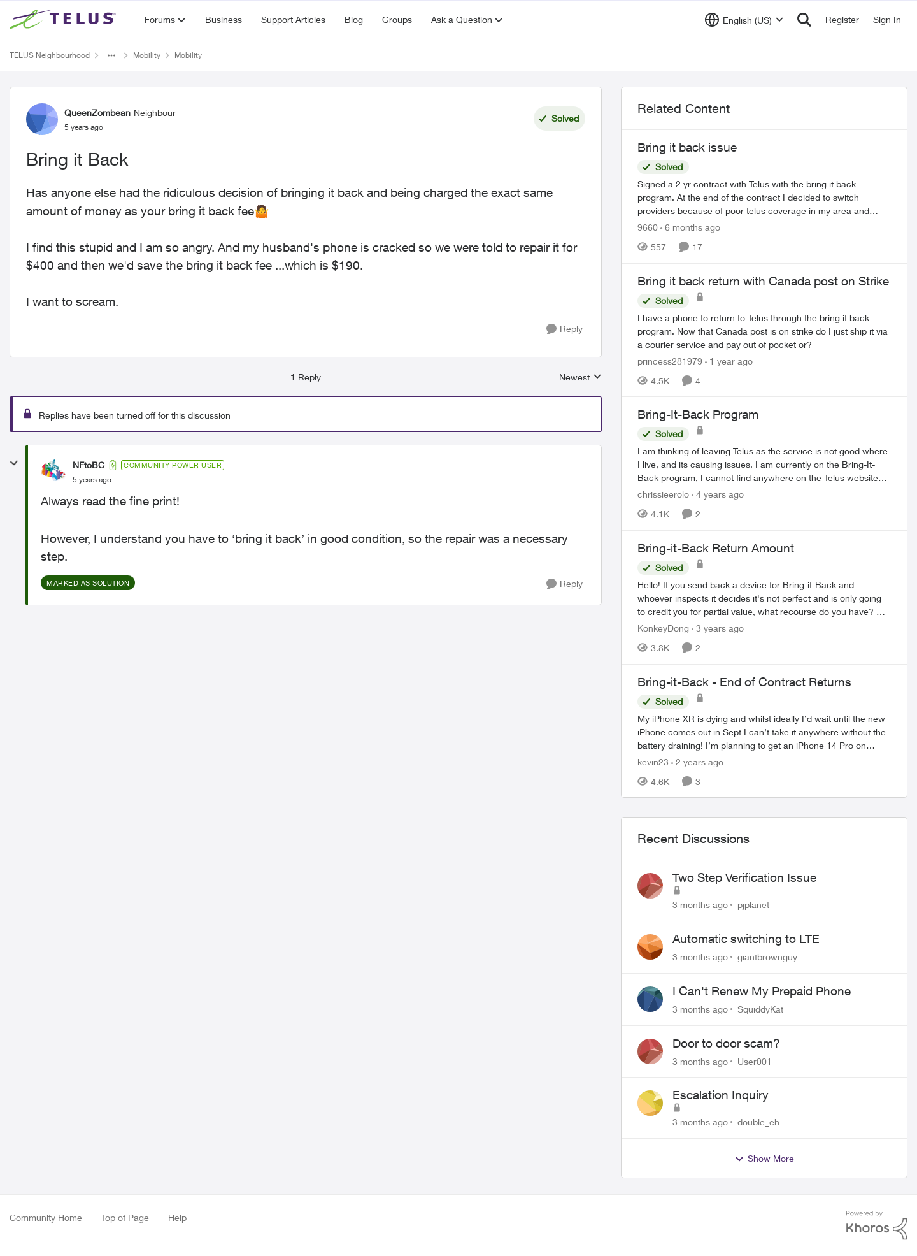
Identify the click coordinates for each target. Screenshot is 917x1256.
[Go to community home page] (64, 20)
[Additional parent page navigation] (111, 55)
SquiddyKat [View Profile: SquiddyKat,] (760, 1009)
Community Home (46, 1217)
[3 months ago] (700, 904)
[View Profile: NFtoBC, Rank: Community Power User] (53, 472)
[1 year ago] (729, 360)
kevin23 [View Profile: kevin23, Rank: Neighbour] (653, 761)
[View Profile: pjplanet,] (650, 886)
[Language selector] (744, 19)
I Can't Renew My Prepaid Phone (761, 991)
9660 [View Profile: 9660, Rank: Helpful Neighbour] (647, 227)
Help (177, 1217)
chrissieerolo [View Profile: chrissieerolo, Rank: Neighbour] (663, 494)
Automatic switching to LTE (746, 939)
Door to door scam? (726, 1043)
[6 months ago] (690, 227)
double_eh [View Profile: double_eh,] (758, 1121)
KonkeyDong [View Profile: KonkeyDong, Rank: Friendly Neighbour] (663, 628)
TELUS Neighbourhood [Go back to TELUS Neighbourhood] (50, 55)
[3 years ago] (718, 628)
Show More (764, 1158)
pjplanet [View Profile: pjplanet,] (753, 904)
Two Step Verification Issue (744, 877)
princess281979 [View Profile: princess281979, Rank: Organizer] (669, 360)
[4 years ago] (718, 494)
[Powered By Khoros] (876, 1225)
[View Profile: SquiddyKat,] (650, 999)
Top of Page (125, 1217)
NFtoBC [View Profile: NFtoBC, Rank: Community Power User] (88, 464)
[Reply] (564, 329)
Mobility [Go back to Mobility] (146, 55)
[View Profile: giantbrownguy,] (650, 947)
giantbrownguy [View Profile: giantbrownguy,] (767, 956)
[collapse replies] (14, 463)
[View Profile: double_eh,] (650, 1103)
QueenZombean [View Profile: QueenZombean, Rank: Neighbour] (97, 112)
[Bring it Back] (92, 480)
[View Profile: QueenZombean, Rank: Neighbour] (42, 119)
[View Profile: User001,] (650, 1051)
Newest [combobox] (580, 378)
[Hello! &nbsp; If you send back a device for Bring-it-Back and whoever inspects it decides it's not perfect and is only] (764, 598)
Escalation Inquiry (720, 1095)
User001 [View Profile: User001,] (754, 1060)
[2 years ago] (697, 761)
